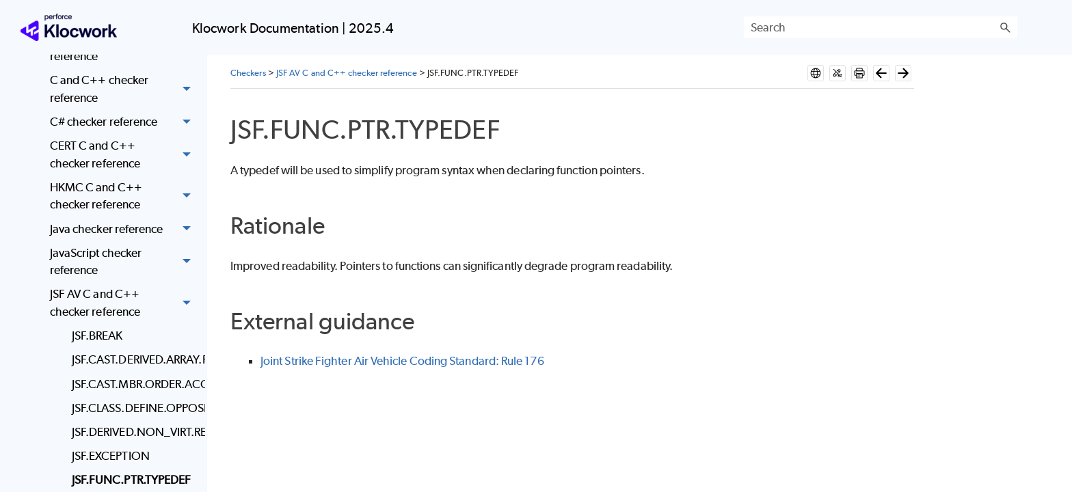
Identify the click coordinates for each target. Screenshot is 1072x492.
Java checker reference (124, 229)
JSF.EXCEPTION (111, 456)
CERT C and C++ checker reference (124, 155)
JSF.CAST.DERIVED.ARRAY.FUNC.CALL (135, 359)
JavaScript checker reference (124, 262)
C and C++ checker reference (124, 89)
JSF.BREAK (97, 335)
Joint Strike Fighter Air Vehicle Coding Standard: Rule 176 (402, 361)
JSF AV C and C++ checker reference (124, 304)
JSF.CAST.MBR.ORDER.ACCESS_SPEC (135, 384)
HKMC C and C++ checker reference (124, 196)
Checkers (248, 73)
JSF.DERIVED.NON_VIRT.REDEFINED (135, 432)
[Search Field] (880, 27)
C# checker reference (124, 122)
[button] (1005, 27)
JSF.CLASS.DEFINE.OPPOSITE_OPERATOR (135, 408)
